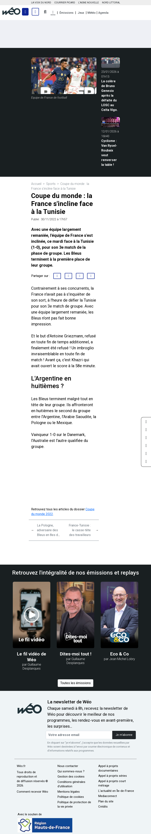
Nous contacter (68, 766)
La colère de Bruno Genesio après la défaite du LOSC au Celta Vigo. (109, 95)
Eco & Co (119, 654)
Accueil (36, 184)
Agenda (103, 12)
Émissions (67, 12)
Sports (51, 184)
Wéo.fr (21, 766)
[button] (53, 13)
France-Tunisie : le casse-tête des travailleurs (80, 530)
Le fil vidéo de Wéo (31, 656)
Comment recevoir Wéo (32, 791)
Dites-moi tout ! (75, 654)
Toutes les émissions (75, 683)
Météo (91, 12)
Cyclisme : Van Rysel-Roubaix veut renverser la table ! (109, 153)
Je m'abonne (124, 735)
